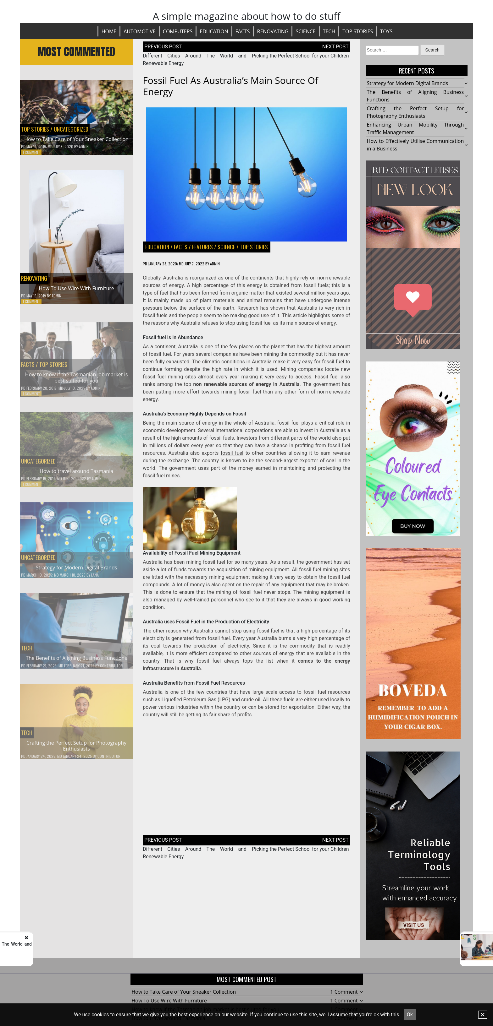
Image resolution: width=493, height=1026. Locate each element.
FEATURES (202, 247)
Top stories (357, 31)
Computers (178, 31)
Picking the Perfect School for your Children (301, 56)
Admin (84, 146)
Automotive (140, 31)
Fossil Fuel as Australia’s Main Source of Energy (230, 86)
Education (214, 31)
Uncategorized (71, 129)
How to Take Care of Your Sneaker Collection (76, 139)
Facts (242, 31)
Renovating (273, 31)
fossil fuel (232, 453)
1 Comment (31, 152)
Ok (410, 1015)
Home (109, 31)
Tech (329, 31)
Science (305, 31)
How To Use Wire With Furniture (76, 288)
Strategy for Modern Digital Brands (407, 83)
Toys (386, 31)
